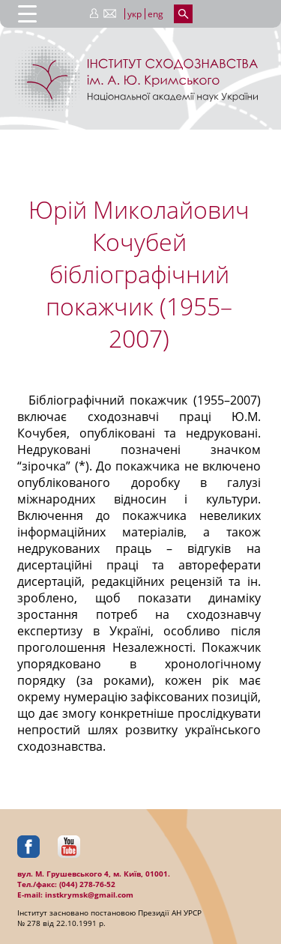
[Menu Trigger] (27, 13)
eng (155, 13)
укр (134, 13)
